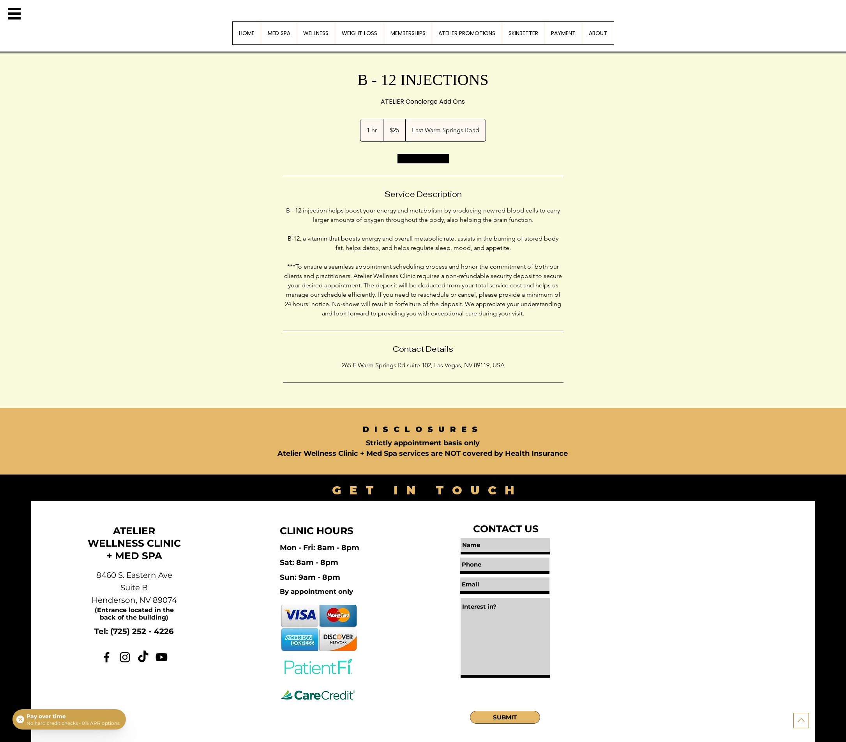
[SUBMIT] (505, 717)
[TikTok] (143, 657)
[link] (423, 158)
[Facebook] (106, 657)
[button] (14, 13)
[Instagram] (125, 657)
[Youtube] (161, 657)
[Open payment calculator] (69, 719)
